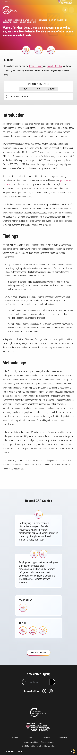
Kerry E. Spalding (54, 66)
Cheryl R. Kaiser (36, 66)
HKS (30, 738)
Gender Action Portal (10, 10)
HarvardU (46, 738)
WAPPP (15, 738)
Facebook (44, 691)
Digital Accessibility (31, 742)
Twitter (51, 691)
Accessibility (62, 738)
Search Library (38, 653)
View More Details (19, 97)
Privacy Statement (47, 742)
